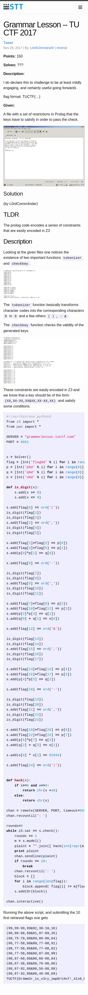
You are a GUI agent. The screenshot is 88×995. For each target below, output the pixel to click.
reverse (62, 48)
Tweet (8, 43)
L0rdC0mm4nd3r (42, 48)
